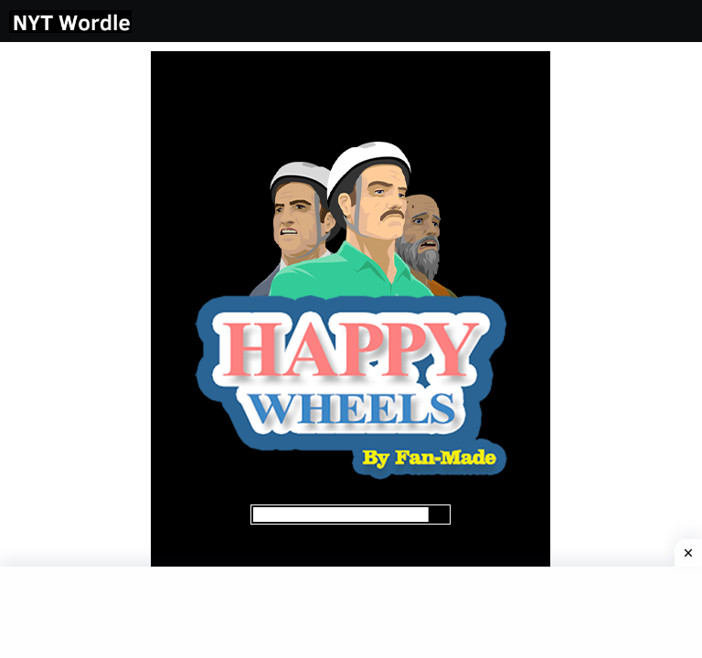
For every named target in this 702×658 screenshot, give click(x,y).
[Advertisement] (71, 325)
